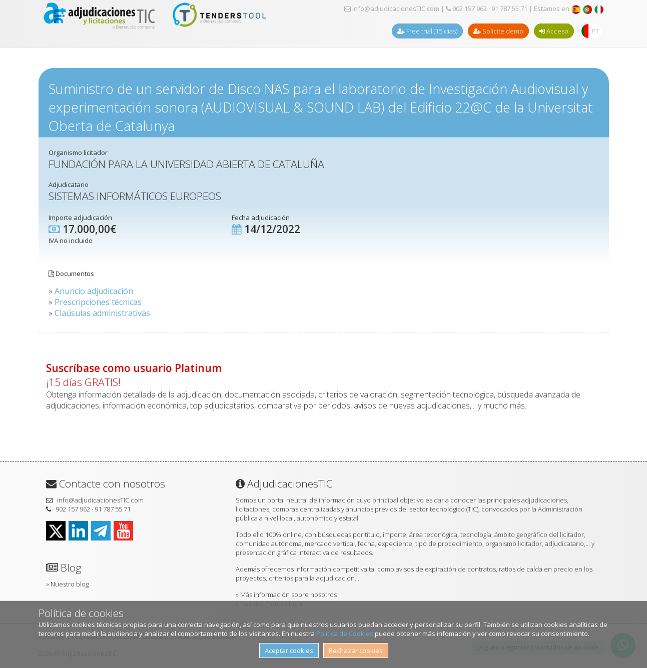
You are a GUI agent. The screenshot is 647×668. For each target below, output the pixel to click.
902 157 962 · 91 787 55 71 (486, 8)
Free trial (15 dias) (427, 31)
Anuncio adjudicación (94, 291)
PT (595, 31)
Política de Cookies (344, 633)
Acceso (553, 31)
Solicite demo (498, 31)
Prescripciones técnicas (98, 302)
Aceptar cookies (289, 650)
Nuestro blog (70, 584)
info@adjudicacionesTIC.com (391, 8)
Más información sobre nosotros (288, 594)
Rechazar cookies (356, 650)
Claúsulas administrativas (102, 313)
